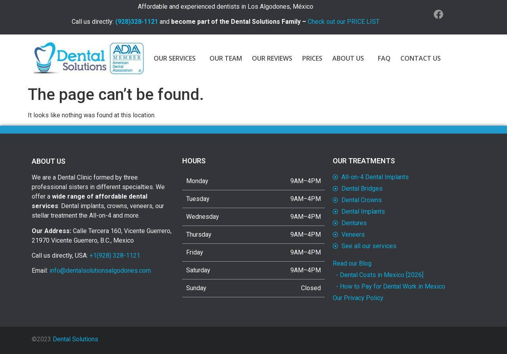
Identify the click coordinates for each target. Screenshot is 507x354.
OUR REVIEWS (272, 58)
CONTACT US (420, 58)
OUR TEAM (226, 58)
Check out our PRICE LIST (343, 21)
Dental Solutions (75, 339)
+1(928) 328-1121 (115, 255)
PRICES (312, 58)
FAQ (384, 58)
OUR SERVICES (177, 58)
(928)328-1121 (136, 21)
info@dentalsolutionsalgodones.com (100, 270)
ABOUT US (350, 58)
